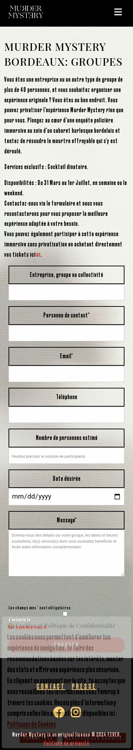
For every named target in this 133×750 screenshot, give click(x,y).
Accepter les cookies (94, 738)
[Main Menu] (119, 12)
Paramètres (38, 738)
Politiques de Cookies (31, 724)
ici (37, 254)
